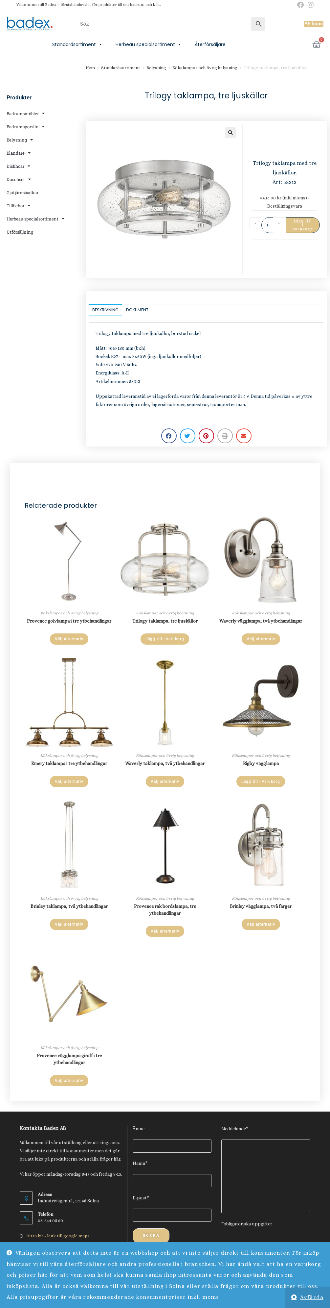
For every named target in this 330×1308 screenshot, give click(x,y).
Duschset (19, 179)
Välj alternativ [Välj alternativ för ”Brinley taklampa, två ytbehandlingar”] (69, 924)
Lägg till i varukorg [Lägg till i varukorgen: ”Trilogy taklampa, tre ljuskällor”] (164, 639)
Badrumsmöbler (26, 113)
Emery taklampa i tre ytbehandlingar (69, 763)
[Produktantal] (267, 225)
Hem (90, 67)
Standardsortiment (77, 44)
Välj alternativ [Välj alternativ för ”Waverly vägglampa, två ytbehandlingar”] (261, 639)
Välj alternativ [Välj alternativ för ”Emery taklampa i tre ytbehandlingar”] (69, 781)
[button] (230, 132)
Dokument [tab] (137, 310)
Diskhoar (18, 166)
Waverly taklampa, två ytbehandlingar (165, 763)
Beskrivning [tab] (105, 310)
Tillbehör (18, 205)
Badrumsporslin (26, 126)
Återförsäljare (210, 44)
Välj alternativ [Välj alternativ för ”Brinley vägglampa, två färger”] (261, 924)
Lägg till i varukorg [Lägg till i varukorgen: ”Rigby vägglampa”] (260, 781)
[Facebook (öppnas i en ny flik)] (300, 5)
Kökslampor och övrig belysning (204, 67)
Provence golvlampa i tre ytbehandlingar (69, 621)
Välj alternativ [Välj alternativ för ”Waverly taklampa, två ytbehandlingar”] (165, 781)
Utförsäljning (20, 232)
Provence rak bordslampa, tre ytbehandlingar (165, 910)
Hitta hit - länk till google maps (58, 1235)
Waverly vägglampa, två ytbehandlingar (260, 621)
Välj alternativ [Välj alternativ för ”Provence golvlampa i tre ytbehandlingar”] (69, 639)
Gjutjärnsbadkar (22, 192)
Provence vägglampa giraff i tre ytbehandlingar (69, 1059)
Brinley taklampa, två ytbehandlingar (69, 906)
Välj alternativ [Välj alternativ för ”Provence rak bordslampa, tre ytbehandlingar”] (165, 931)
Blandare (19, 152)
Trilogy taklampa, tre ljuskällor (165, 621)
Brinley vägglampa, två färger (261, 906)
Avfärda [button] (312, 1297)
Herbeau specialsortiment (149, 44)
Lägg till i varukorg (303, 224)
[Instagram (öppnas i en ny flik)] (310, 5)
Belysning (20, 139)
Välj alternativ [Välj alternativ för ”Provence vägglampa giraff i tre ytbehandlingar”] (69, 1080)
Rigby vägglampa (261, 763)
